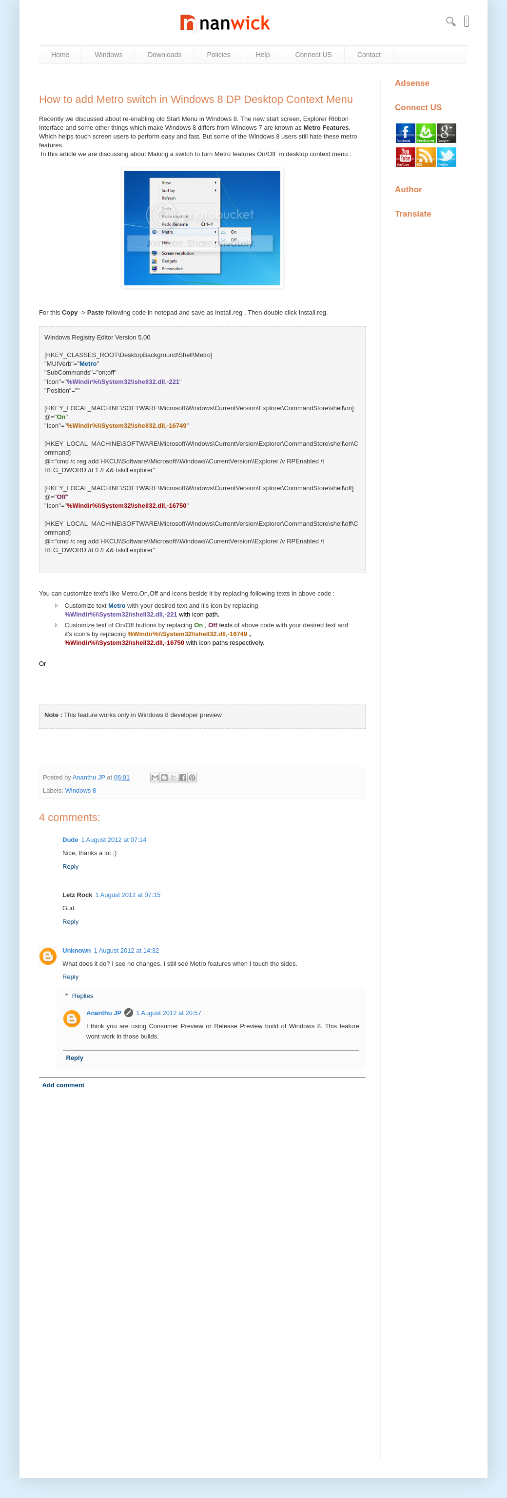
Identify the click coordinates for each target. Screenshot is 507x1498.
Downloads (164, 55)
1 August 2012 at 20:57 (168, 1013)
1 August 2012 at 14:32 (126, 950)
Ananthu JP (90, 777)
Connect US (313, 55)
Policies (218, 55)
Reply (70, 866)
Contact (369, 55)
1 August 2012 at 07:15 (127, 895)
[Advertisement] (202, 1378)
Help (263, 55)
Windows (108, 55)
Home (60, 55)
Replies (82, 995)
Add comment (63, 1085)
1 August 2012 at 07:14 (114, 839)
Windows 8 (81, 790)
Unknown (76, 950)
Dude (70, 839)
